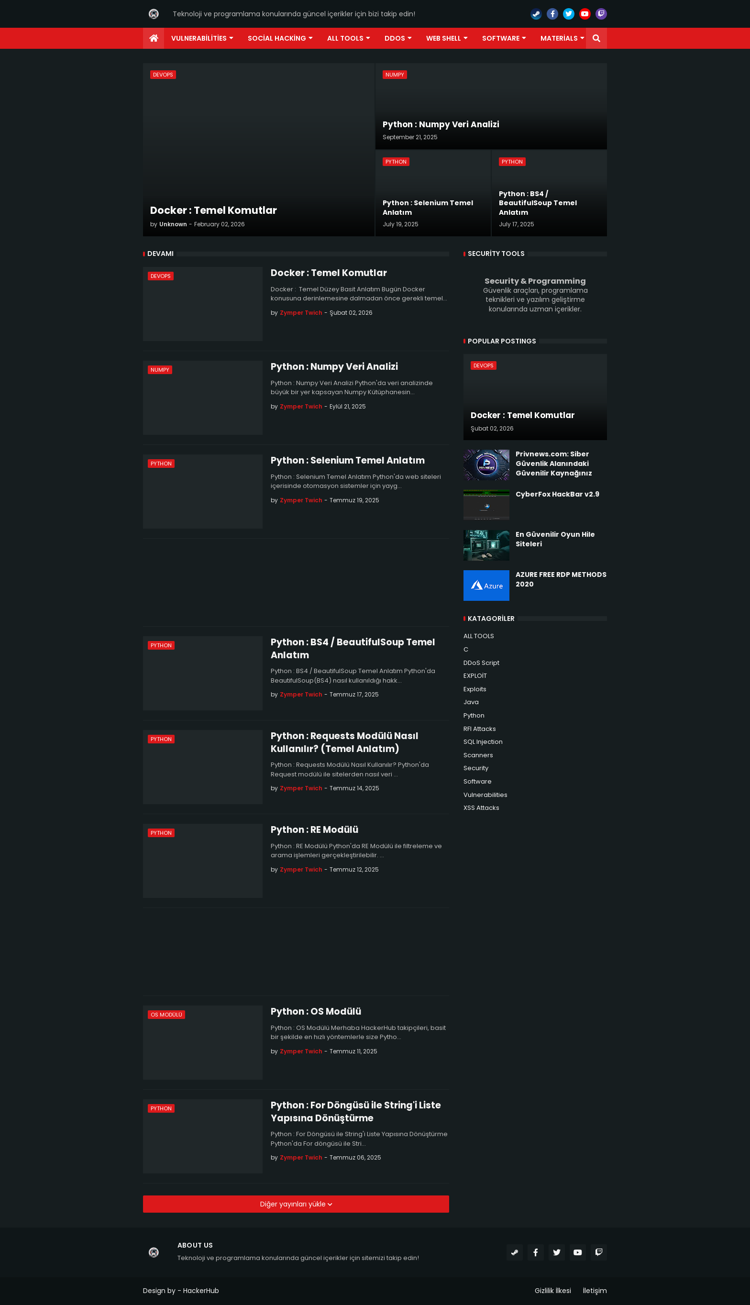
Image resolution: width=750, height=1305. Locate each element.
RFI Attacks (479, 728)
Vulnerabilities (485, 794)
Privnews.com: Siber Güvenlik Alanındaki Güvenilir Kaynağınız (554, 463)
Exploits (474, 689)
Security (475, 768)
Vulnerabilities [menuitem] (199, 38)
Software (477, 781)
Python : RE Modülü (314, 830)
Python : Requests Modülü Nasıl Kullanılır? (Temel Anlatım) (345, 742)
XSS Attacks (481, 807)
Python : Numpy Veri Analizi (334, 367)
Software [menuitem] (500, 38)
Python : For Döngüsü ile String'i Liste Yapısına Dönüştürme (356, 1112)
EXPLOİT (475, 675)
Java (471, 702)
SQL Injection (483, 741)
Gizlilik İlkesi (553, 1290)
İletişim (595, 1290)
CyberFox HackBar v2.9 (557, 494)
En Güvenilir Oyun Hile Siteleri (555, 539)
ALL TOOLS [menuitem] (345, 38)
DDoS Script (481, 662)
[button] (596, 38)
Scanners (478, 755)
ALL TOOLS (478, 636)
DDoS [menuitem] (395, 38)
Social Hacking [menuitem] (277, 38)
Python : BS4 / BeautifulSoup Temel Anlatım (353, 649)
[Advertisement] (296, 582)
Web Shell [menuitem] (443, 38)
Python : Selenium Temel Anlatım (348, 460)
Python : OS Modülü (316, 1012)
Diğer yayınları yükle (294, 1204)
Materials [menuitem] (559, 38)
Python (474, 715)
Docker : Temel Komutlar (329, 273)
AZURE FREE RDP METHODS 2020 (561, 579)
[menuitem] (153, 38)
